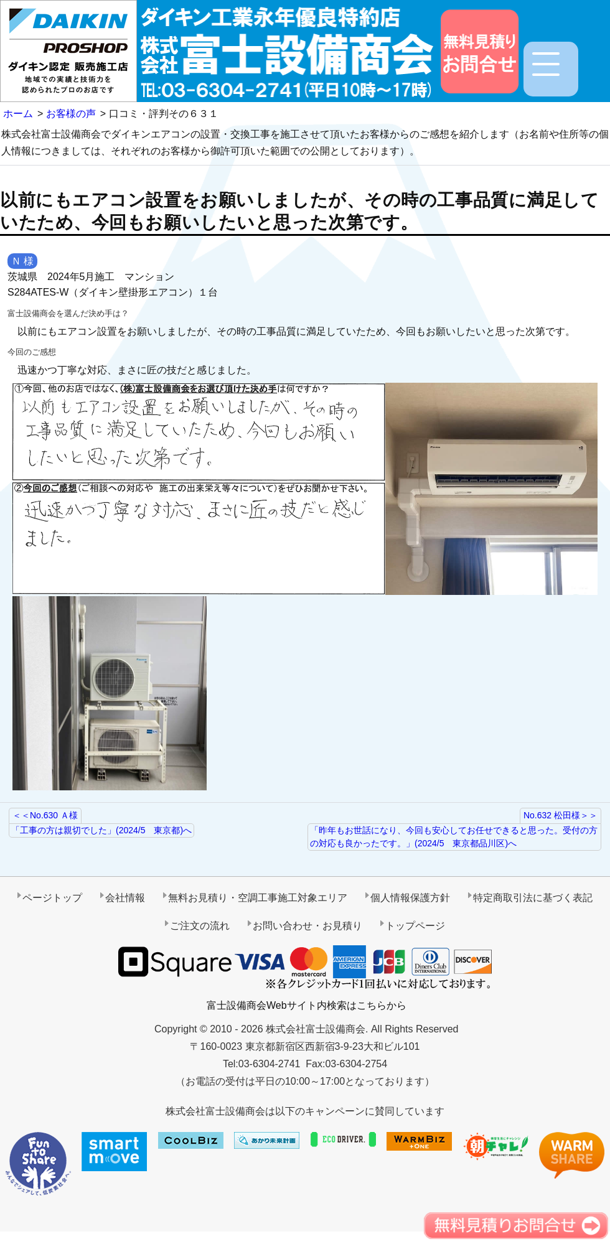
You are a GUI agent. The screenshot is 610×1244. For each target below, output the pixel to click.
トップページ (415, 925)
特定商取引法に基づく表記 (533, 897)
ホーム (18, 113)
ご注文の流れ (200, 925)
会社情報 (125, 897)
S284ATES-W (37, 292)
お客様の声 (71, 113)
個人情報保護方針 (410, 897)
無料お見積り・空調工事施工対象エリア (257, 897)
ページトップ (52, 897)
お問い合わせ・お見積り (307, 925)
